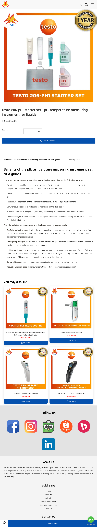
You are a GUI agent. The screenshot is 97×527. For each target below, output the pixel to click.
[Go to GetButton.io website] (91, 524)
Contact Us (48, 508)
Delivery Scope (74, 160)
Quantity (5, 130)
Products (48, 495)
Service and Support (48, 502)
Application (48, 498)
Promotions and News (48, 505)
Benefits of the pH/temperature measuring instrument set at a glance (32, 160)
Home (48, 491)
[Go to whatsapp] (91, 519)
